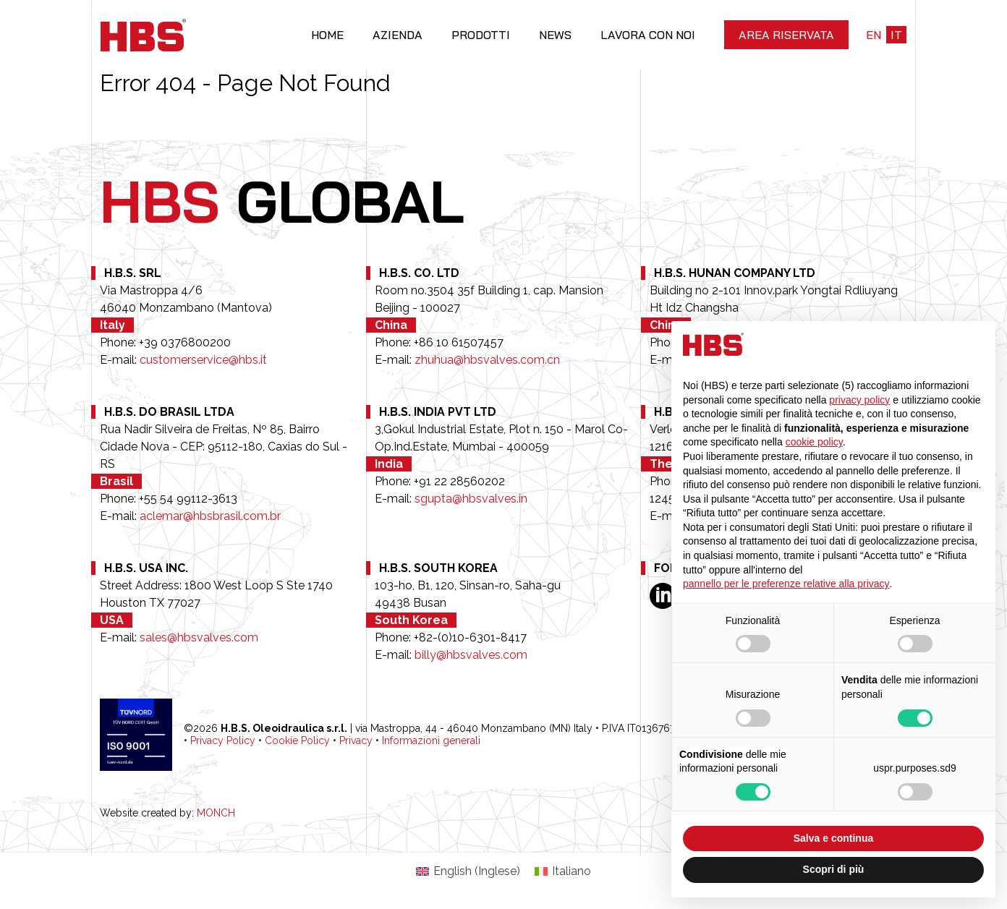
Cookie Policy (297, 740)
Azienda (397, 34)
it (896, 34)
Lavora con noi (647, 34)
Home (327, 34)
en (873, 34)
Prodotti (480, 34)
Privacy (356, 740)
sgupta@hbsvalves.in (471, 498)
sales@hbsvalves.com (199, 637)
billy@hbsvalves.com (471, 655)
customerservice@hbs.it (203, 360)
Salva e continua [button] (833, 838)
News (555, 34)
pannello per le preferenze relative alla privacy (786, 583)
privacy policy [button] (859, 400)
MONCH (216, 813)
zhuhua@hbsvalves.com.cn (487, 360)
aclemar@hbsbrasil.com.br (210, 516)
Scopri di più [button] (833, 869)
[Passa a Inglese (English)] (468, 871)
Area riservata (786, 34)
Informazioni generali (431, 740)
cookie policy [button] (814, 442)
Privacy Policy (222, 740)
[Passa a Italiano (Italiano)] (562, 871)
